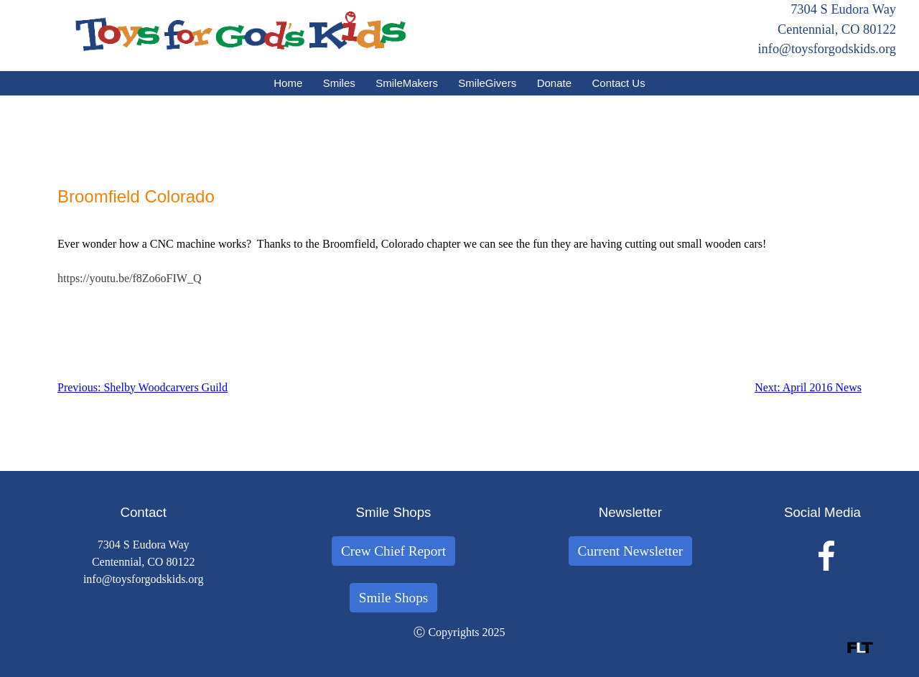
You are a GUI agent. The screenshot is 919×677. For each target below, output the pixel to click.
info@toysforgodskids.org (826, 49)
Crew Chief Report (393, 551)
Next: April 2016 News (808, 387)
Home (288, 83)
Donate (554, 83)
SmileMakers (406, 83)
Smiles (339, 83)
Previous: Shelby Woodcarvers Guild (142, 387)
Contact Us (618, 83)
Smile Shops (394, 597)
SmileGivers (487, 83)
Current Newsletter (631, 551)
